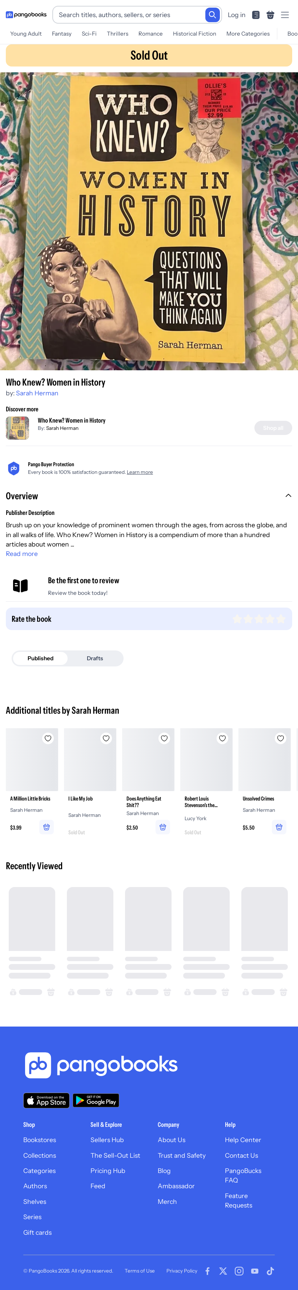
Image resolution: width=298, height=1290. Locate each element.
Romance (150, 33)
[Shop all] (273, 428)
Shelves (34, 1201)
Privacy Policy (181, 1271)
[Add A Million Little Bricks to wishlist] (48, 738)
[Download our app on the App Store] (46, 1100)
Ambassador (176, 1186)
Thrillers (117, 33)
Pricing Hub (107, 1170)
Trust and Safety (182, 1155)
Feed (97, 1186)
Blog (164, 1170)
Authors (35, 1186)
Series (32, 1217)
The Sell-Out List (115, 1155)
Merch (167, 1201)
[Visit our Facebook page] (207, 1271)
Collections (39, 1155)
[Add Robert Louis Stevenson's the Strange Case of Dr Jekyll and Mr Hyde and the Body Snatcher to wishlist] (222, 738)
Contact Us (241, 1155)
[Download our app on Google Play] (96, 1100)
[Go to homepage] (26, 15)
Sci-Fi (89, 33)
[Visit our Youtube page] (254, 1271)
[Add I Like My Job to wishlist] (106, 738)
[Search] (212, 15)
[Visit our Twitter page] (223, 1271)
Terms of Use (140, 1271)
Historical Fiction (194, 33)
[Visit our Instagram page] (239, 1271)
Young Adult (26, 33)
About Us (171, 1140)
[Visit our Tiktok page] (270, 1271)
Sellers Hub (107, 1140)
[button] (149, 496)
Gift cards (37, 1232)
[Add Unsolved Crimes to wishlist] (280, 738)
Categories (39, 1170)
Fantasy (62, 33)
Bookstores (39, 1140)
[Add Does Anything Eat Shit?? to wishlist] (164, 738)
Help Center (243, 1140)
